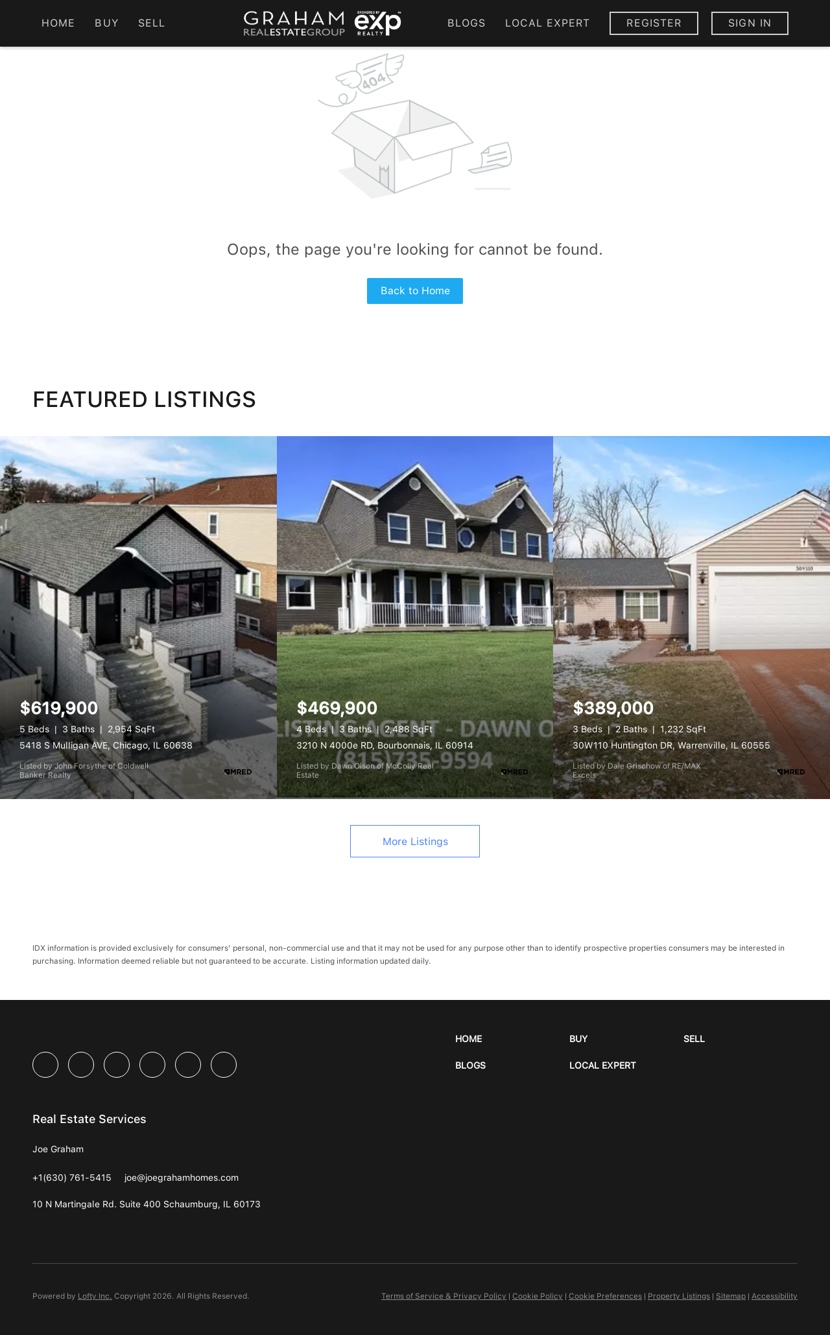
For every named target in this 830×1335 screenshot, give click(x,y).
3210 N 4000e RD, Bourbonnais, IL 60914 (384, 745)
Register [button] (654, 23)
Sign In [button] (750, 23)
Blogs (466, 23)
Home (58, 23)
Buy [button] (106, 23)
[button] (512, 1039)
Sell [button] (151, 23)
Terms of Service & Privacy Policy (443, 1296)
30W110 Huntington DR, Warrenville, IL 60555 (671, 745)
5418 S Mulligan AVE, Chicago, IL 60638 (106, 745)
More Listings (415, 841)
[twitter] (117, 1065)
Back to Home (415, 290)
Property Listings (679, 1296)
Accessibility (775, 1296)
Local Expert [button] (547, 23)
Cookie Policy (537, 1296)
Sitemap (731, 1296)
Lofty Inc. (95, 1296)
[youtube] (188, 1065)
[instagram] (152, 1065)
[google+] (224, 1065)
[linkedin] (81, 1065)
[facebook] (45, 1065)
